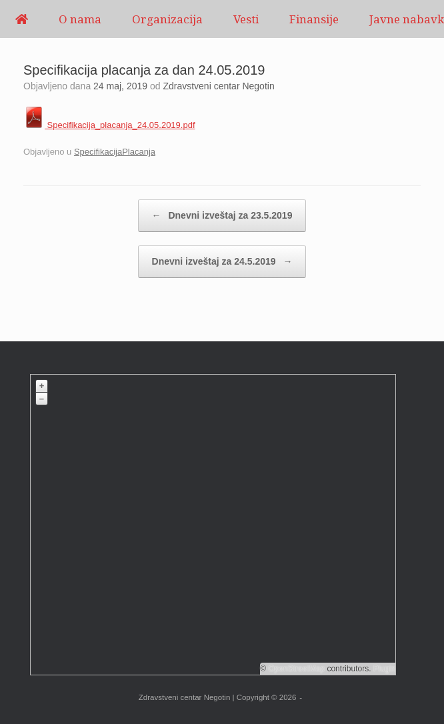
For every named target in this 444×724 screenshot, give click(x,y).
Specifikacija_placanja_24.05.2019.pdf (109, 125)
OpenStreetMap (296, 668)
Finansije (314, 19)
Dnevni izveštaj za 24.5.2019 (222, 262)
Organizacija (167, 19)
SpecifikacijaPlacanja (114, 152)
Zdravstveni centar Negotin (218, 86)
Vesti (246, 19)
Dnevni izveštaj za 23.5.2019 (222, 216)
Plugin (383, 668)
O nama (80, 19)
